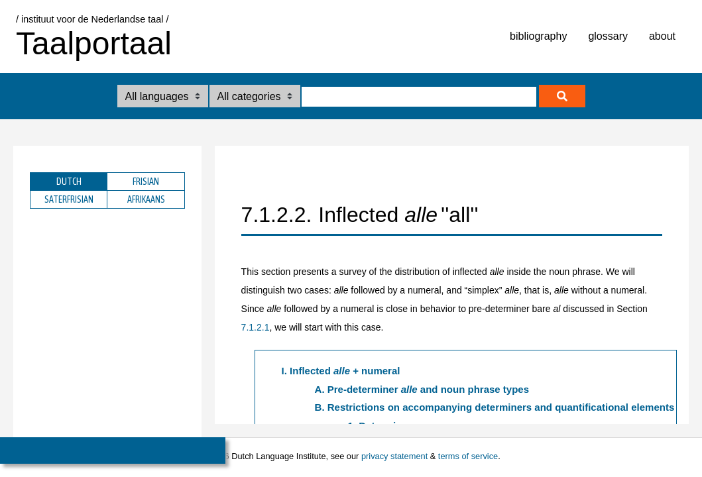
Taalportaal (94, 43)
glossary (608, 36)
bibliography (538, 36)
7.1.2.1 (255, 327)
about (662, 36)
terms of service (468, 456)
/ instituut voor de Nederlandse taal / (92, 19)
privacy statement (394, 456)
